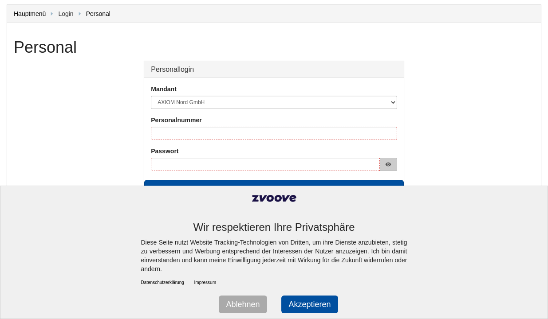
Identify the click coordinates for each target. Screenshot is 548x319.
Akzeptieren (309, 304)
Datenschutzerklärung (162, 282)
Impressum (205, 282)
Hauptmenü (30, 13)
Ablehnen (243, 304)
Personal (98, 13)
